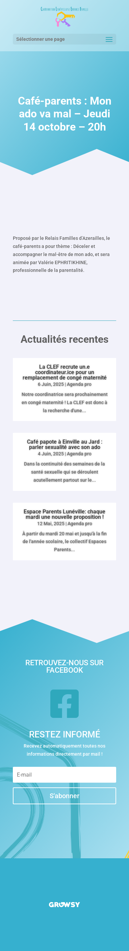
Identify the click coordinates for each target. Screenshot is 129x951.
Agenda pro (79, 384)
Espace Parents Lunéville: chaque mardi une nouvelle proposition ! (64, 514)
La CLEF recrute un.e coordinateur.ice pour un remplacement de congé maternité (65, 372)
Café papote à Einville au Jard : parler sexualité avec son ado (64, 444)
